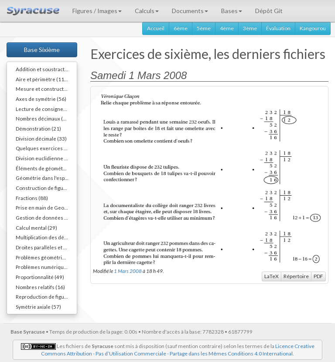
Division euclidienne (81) (45, 158)
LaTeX (271, 276)
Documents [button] (190, 10)
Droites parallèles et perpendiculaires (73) (46, 247)
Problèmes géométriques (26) (46, 257)
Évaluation (278, 28)
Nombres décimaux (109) (45, 118)
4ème (227, 28)
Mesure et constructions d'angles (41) (46, 89)
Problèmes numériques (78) (46, 267)
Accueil (155, 28)
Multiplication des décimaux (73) (46, 237)
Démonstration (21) (38, 128)
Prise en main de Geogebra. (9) (46, 207)
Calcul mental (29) (36, 227)
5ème (204, 28)
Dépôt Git (269, 10)
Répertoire (296, 276)
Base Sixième (42, 49)
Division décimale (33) (41, 138)
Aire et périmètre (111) (42, 79)
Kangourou (313, 28)
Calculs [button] (147, 10)
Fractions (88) (32, 198)
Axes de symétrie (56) (41, 99)
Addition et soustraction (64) (46, 69)
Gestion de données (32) (45, 217)
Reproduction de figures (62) (46, 296)
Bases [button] (231, 10)
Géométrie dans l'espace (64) (46, 178)
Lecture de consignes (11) (46, 109)
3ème (250, 28)
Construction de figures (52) (46, 188)
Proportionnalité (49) (40, 277)
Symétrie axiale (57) (38, 306)
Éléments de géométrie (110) (46, 168)
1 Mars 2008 (128, 271)
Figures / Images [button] (97, 10)
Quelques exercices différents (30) (46, 148)
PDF (318, 276)
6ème (181, 28)
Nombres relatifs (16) (40, 287)
